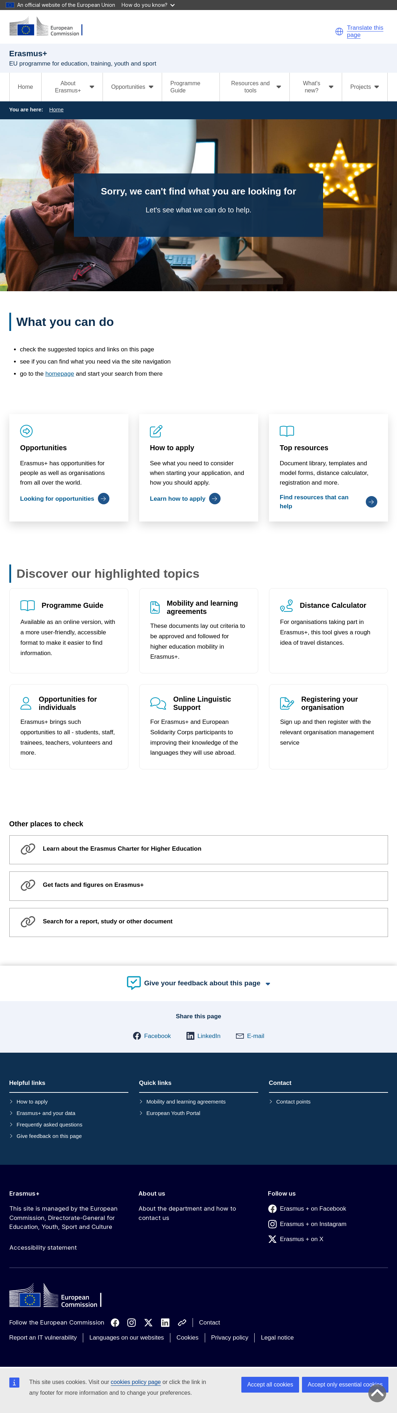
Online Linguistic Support (202, 704)
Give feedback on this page (49, 1136)
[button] (339, 31)
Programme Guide (185, 86)
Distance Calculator (333, 605)
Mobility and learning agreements (202, 607)
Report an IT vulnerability (43, 1337)
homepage (59, 373)
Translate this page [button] (365, 31)
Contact (209, 1322)
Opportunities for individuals (68, 704)
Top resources (304, 448)
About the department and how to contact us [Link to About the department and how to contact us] (187, 1213)
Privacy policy (230, 1337)
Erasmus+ (24, 1193)
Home (25, 87)
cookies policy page (136, 1382)
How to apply (172, 448)
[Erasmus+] (50, 26)
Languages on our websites (126, 1337)
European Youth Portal (173, 1113)
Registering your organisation (329, 704)
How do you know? (148, 5)
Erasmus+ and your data (45, 1113)
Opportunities (43, 448)
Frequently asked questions (49, 1124)
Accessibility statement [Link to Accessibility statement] (43, 1247)
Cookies (187, 1337)
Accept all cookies (270, 1384)
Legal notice (277, 1337)
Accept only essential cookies (345, 1384)
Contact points (293, 1102)
